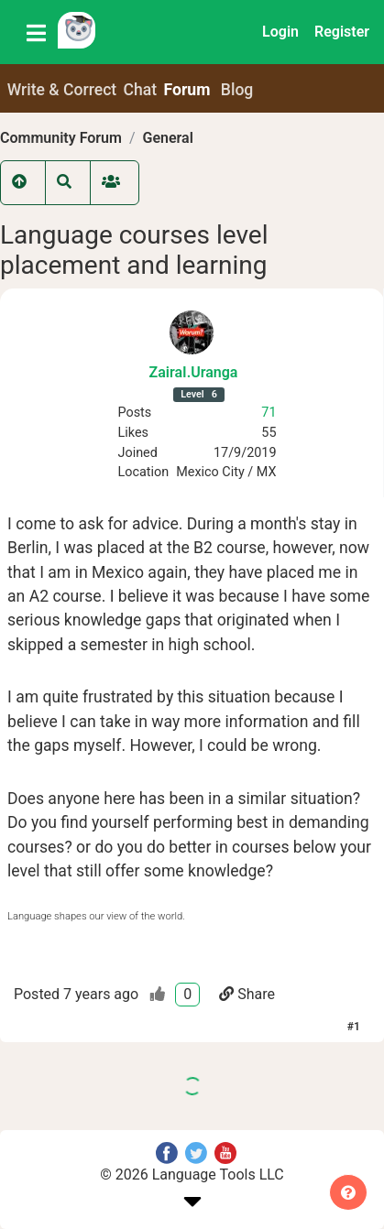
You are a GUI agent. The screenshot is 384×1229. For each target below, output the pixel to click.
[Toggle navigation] (36, 32)
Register (341, 31)
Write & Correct (62, 90)
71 (268, 412)
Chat (141, 90)
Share (247, 994)
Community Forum (61, 138)
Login (280, 31)
